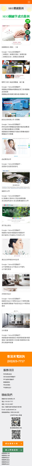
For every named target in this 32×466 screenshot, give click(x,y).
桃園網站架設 (6, 460)
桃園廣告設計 (6, 462)
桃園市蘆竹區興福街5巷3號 (13, 407)
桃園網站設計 (6, 464)
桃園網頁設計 (6, 457)
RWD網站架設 (7, 374)
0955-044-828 (15, 412)
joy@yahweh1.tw (11, 409)
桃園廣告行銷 (6, 455)
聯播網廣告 (6, 382)
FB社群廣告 (6, 385)
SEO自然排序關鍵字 (9, 376)
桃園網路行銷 (6, 453)
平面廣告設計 (7, 387)
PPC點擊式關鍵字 (8, 379)
